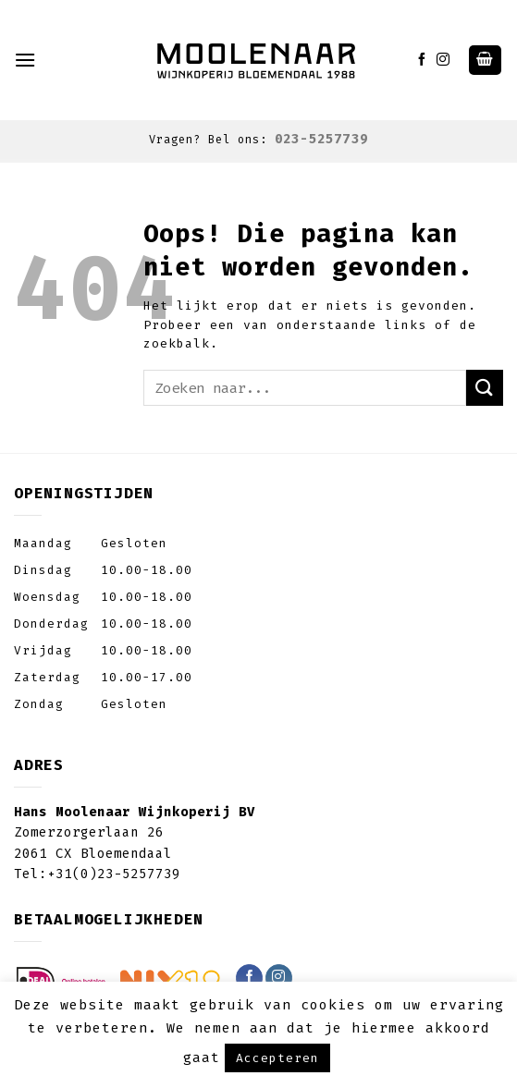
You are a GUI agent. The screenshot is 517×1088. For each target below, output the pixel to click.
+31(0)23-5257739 (113, 874)
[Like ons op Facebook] (422, 60)
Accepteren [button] (277, 1058)
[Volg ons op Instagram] (443, 60)
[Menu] (25, 59)
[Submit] (484, 388)
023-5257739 (321, 139)
